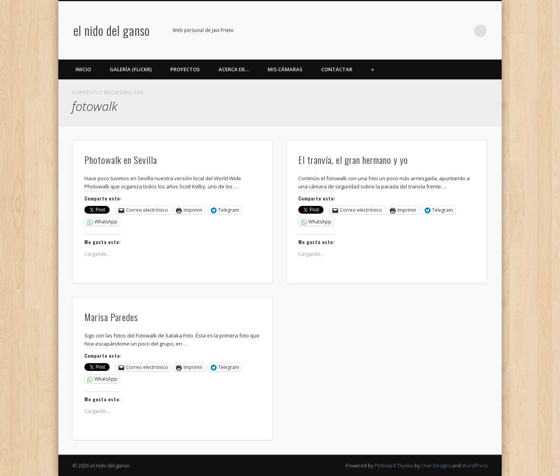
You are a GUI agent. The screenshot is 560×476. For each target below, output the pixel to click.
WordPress (475, 465)
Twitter (416, 31)
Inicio (83, 69)
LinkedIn (464, 31)
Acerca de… (234, 69)
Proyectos (185, 69)
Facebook (400, 31)
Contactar (336, 69)
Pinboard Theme (393, 465)
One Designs (436, 465)
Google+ (448, 31)
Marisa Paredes (111, 317)
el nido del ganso (112, 30)
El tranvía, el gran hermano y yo (353, 160)
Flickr (432, 31)
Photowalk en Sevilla (120, 160)
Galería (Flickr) (131, 69)
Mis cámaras (285, 69)
